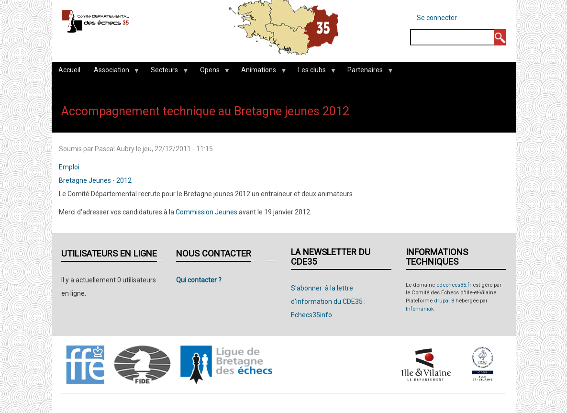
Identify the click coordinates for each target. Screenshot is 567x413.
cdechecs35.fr (453, 285)
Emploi (69, 167)
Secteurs (166, 72)
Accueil (69, 70)
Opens (211, 72)
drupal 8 (444, 301)
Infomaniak (420, 309)
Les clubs (313, 72)
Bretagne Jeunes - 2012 (95, 180)
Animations (260, 72)
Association (113, 72)
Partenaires (367, 72)
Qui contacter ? (199, 280)
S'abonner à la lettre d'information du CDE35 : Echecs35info (328, 301)
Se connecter (437, 18)
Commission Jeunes (206, 212)
